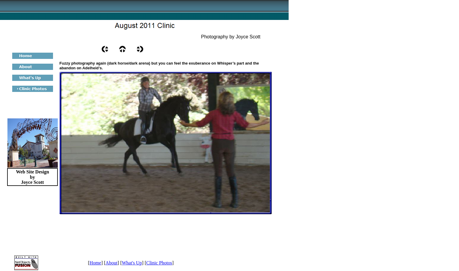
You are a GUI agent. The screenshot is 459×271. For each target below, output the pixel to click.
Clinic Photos (159, 262)
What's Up (132, 262)
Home (95, 262)
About (111, 262)
